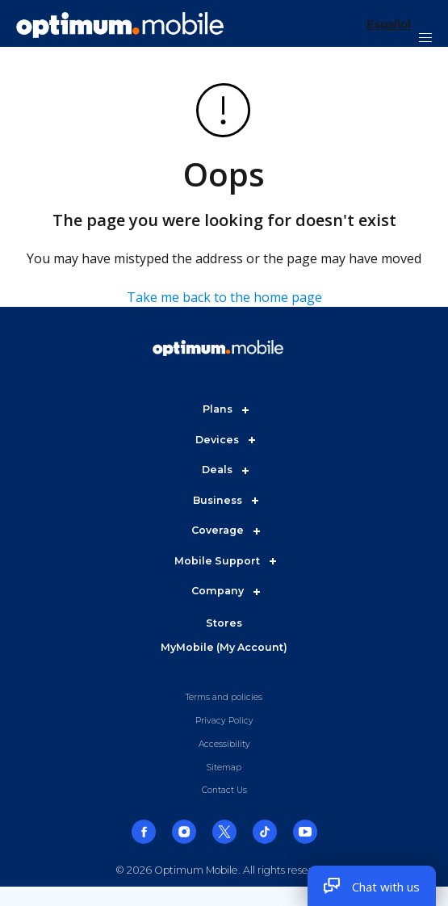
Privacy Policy (224, 720)
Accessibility (224, 744)
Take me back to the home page (224, 297)
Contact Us (224, 790)
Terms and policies (224, 697)
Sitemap (224, 767)
